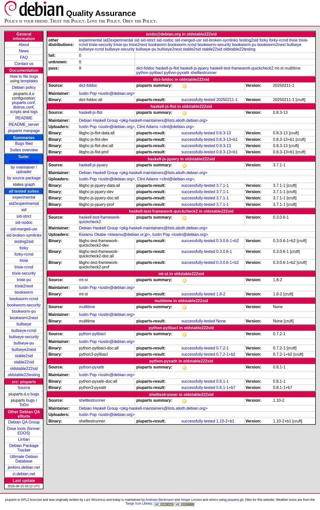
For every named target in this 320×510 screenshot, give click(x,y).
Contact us (23, 64)
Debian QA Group (23, 422)
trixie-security (24, 273)
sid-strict (23, 216)
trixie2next (24, 286)
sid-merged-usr (23, 229)
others (213, 499)
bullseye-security (24, 337)
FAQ (24, 57)
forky (23, 248)
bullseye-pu (24, 343)
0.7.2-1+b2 (225, 354)
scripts (15, 112)
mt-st (279, 68)
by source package (23, 178)
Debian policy (24, 87)
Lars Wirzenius (95, 499)
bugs (34, 394)
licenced (36, 499)
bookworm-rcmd (23, 299)
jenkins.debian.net (24, 467)
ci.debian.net (23, 474)
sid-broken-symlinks (23, 235)
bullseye (23, 324)
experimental (23, 197)
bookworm (24, 292)
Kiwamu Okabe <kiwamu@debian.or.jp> (114, 234)
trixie (24, 260)
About (24, 45)
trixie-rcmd (23, 267)
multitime (293, 68)
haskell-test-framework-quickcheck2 (241, 68)
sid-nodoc (23, 222)
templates (29, 81)
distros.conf (23, 107)
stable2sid (24, 356)
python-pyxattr (176, 73)
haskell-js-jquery (194, 68)
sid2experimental (24, 203)
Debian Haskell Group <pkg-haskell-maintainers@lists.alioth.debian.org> (143, 120)
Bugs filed (23, 143)
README (23, 118)
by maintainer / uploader (24, 169)
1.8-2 (220, 294)
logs (34, 112)
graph (30, 184)
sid (23, 210)
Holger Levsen (191, 499)
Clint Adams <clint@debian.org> (165, 127)
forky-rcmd (23, 254)
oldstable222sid (24, 161)
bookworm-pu (24, 311)
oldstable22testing (24, 375)
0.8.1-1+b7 (225, 387)
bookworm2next (24, 318)
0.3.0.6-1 (224, 251)
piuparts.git (235, 499)
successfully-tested (198, 100)
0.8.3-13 (223, 133)
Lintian (24, 439)
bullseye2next (24, 349)
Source (23, 387)
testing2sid (23, 241)
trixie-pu (24, 280)
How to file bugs (24, 76)
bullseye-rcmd (23, 330)
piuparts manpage (24, 131)
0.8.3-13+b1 (227, 139)
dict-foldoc (145, 68)
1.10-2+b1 (225, 421)
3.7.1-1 (222, 185)
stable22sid (24, 362)
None (221, 321)
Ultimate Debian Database (24, 458)
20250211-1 (226, 100)
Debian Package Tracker (23, 447)
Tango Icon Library (139, 503)
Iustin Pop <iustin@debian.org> (107, 93)
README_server (24, 124)
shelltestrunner (203, 73)
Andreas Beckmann (160, 499)
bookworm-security (23, 305)
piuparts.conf (23, 103)
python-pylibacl (149, 73)
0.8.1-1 (222, 381)
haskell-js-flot (167, 68)
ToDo (23, 405)
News (24, 51)
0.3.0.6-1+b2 (227, 241)
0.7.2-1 (222, 348)
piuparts (10, 499)
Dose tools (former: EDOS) (24, 430)
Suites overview (24, 150)
